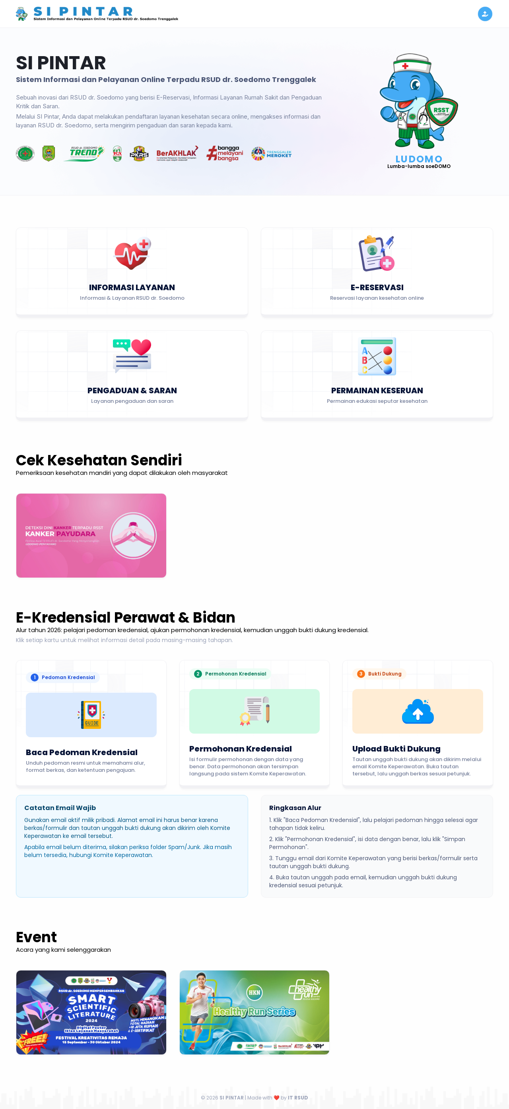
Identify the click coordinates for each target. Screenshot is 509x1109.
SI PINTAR (232, 1097)
